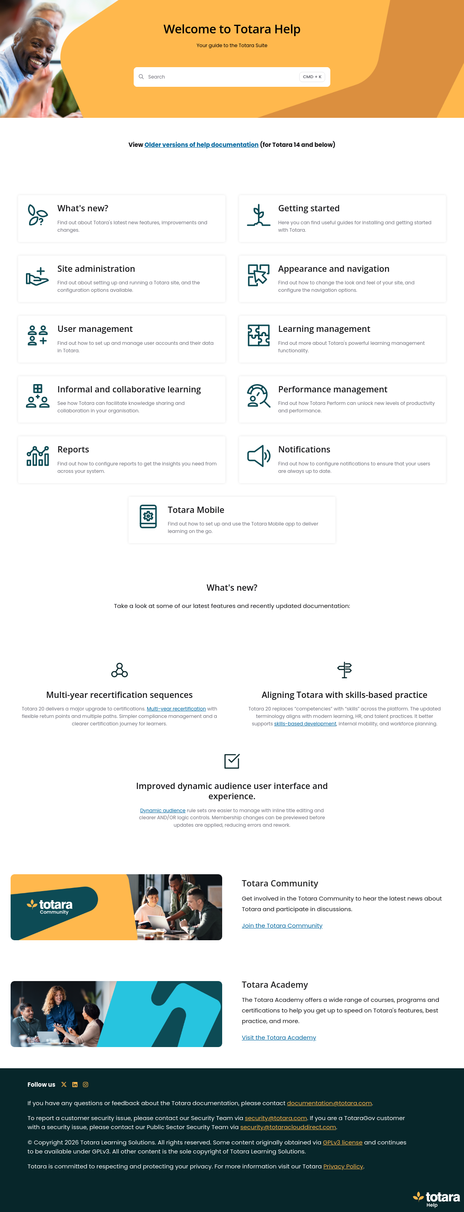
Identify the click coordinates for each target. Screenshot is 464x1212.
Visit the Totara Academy (279, 1037)
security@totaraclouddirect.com (288, 1127)
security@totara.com (276, 1118)
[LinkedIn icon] (74, 1085)
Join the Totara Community (282, 925)
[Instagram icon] (85, 1085)
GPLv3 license (343, 1142)
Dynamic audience (163, 810)
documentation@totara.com (329, 1103)
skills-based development (305, 723)
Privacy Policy (343, 1166)
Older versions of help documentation (202, 145)
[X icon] (64, 1085)
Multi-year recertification (176, 708)
